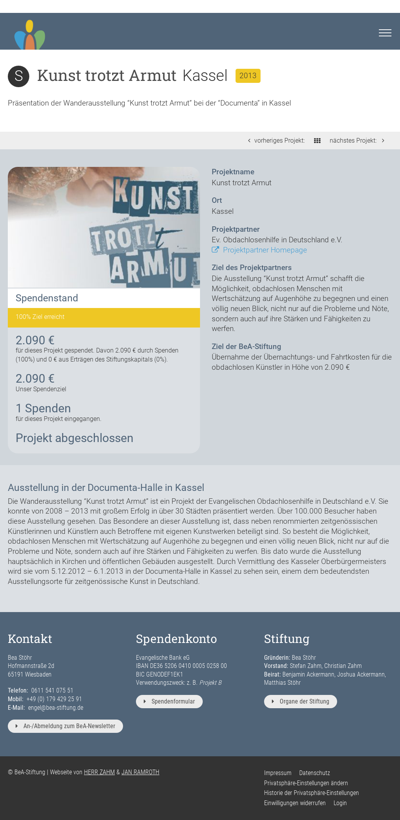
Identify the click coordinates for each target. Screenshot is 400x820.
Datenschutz (314, 773)
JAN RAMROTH (140, 772)
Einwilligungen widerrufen (295, 803)
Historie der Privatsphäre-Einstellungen (311, 793)
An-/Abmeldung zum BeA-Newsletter (65, 726)
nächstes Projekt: (359, 140)
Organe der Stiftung (300, 701)
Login (340, 803)
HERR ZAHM (99, 772)
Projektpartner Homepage (259, 249)
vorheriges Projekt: (274, 140)
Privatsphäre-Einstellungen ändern (306, 783)
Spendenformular (169, 701)
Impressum (277, 773)
